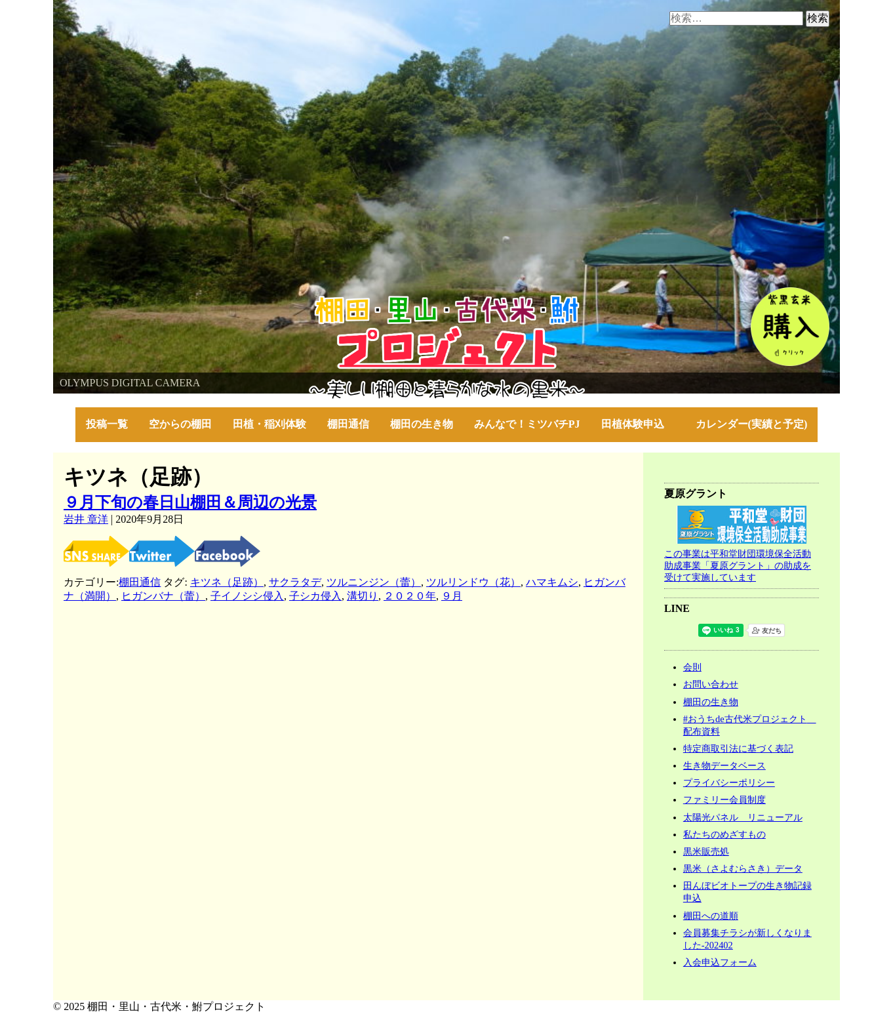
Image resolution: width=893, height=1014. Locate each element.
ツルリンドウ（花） (473, 582)
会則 (692, 667)
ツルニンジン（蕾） (374, 582)
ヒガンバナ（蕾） (163, 595)
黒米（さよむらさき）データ (743, 868)
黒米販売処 (706, 851)
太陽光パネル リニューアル (743, 817)
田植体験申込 (638, 424)
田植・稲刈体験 (269, 424)
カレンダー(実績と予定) (752, 424)
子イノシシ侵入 (247, 595)
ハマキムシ (552, 582)
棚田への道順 (710, 915)
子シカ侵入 (315, 595)
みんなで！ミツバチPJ (527, 424)
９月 (451, 595)
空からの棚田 (180, 424)
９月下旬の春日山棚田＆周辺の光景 (190, 502)
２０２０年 (410, 595)
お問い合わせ (710, 684)
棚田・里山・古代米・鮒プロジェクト (142, 301)
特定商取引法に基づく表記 (738, 748)
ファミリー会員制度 (724, 799)
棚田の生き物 (421, 424)
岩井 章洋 (86, 519)
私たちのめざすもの (724, 834)
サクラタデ (295, 582)
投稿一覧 (107, 424)
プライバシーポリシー (729, 782)
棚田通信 (348, 424)
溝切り (362, 595)
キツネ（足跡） (227, 582)
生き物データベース (724, 765)
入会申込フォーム (720, 962)
